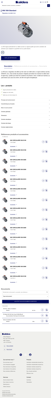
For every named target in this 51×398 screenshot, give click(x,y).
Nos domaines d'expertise (9, 366)
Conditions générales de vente (7, 395)
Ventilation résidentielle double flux (35, 362)
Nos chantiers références (9, 371)
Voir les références (10, 58)
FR (49, 2)
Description (8, 66)
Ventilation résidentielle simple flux (35, 364)
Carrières (29, 380)
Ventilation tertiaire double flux (34, 366)
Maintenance (6, 384)
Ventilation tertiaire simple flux (34, 369)
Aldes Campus (6, 386)
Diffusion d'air (30, 373)
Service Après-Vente (8, 380)
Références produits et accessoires (25, 66)
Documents (43, 66)
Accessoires (13, 146)
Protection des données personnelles (9, 394)
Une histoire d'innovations (9, 369)
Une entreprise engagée (9, 364)
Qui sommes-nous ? (8, 362)
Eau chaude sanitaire (32, 371)
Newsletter (29, 382)
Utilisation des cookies (6, 392)
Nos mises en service (8, 382)
